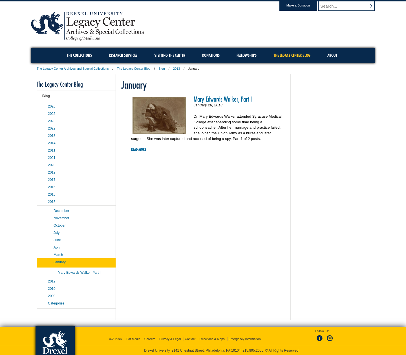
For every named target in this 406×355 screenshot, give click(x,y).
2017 (52, 180)
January (60, 262)
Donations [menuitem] (211, 55)
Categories (56, 303)
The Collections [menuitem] (79, 55)
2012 (52, 281)
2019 (52, 172)
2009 (52, 296)
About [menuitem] (332, 55)
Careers (149, 339)
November (61, 218)
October (60, 225)
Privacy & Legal (170, 339)
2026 (52, 106)
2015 (52, 194)
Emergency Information (245, 339)
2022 (52, 128)
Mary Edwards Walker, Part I (223, 99)
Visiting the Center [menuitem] (169, 55)
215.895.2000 (252, 350)
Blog (162, 68)
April (57, 247)
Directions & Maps (211, 339)
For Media (133, 339)
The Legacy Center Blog (134, 68)
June (57, 240)
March (58, 255)
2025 (52, 114)
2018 (52, 136)
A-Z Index (115, 339)
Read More (138, 149)
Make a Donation (303, 5)
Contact (190, 339)
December (61, 211)
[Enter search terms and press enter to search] (349, 5)
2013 (176, 68)
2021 (52, 158)
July (56, 233)
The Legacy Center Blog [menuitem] (291, 55)
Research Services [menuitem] (123, 55)
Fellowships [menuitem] (247, 55)
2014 (52, 143)
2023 (52, 121)
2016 (52, 187)
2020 (52, 165)
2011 (52, 150)
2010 (52, 289)
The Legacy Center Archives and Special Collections (73, 68)
